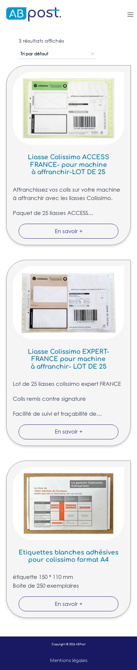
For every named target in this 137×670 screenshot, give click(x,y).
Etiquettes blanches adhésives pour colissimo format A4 (68, 556)
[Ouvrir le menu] (130, 14)
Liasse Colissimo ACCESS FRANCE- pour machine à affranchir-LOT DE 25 (68, 165)
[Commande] (57, 54)
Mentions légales (68, 660)
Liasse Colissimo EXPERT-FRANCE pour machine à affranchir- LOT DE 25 (68, 359)
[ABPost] (30, 14)
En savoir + (69, 231)
